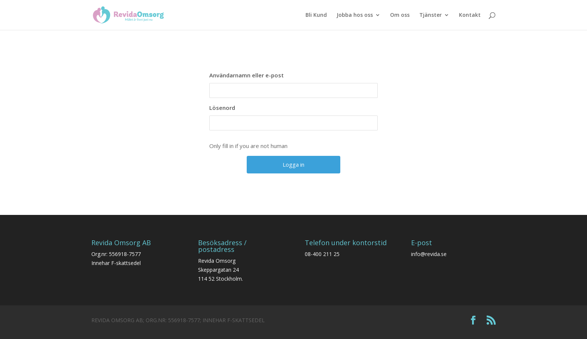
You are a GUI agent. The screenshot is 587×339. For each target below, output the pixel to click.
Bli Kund (316, 15)
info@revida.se (429, 254)
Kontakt (470, 15)
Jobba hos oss (355, 15)
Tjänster (430, 15)
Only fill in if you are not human (248, 146)
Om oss (400, 15)
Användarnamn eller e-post (246, 75)
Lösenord (222, 107)
